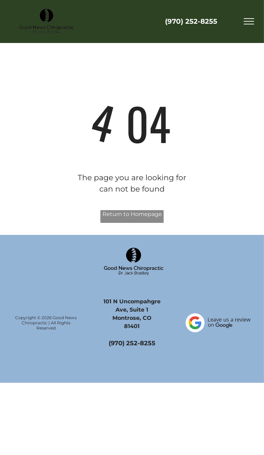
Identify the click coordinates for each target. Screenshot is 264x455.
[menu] (249, 21)
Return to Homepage (132, 214)
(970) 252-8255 (191, 21)
